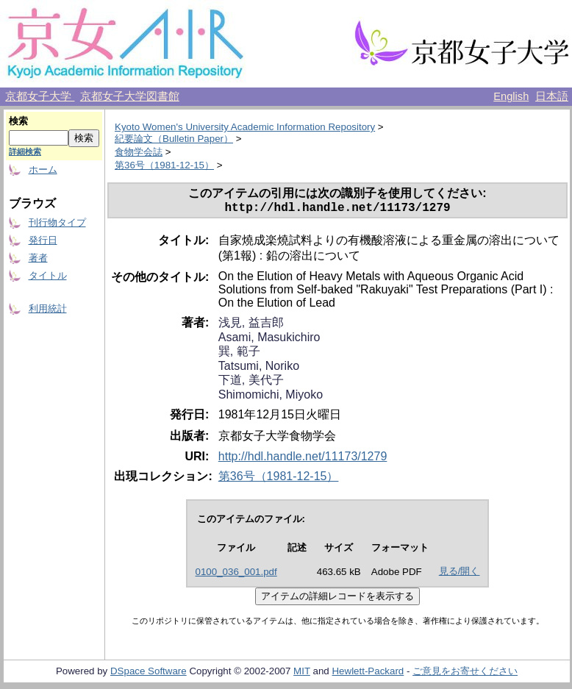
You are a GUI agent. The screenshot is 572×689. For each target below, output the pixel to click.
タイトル (48, 275)
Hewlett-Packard (368, 673)
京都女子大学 (39, 96)
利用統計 (48, 308)
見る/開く (459, 573)
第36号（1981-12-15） (164, 165)
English (511, 96)
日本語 (551, 96)
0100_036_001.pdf (236, 574)
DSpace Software (148, 673)
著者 (38, 257)
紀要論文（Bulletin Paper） (174, 138)
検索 (18, 120)
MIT (301, 673)
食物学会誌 (138, 151)
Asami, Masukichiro (269, 340)
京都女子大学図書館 (129, 96)
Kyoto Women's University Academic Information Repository (245, 126)
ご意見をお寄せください (465, 673)
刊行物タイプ (57, 222)
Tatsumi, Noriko (258, 369)
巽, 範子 (239, 354)
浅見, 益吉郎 (251, 325)
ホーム (43, 169)
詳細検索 (25, 151)
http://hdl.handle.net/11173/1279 (302, 459)
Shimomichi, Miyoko (270, 397)
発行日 (43, 240)
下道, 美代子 (251, 382)
